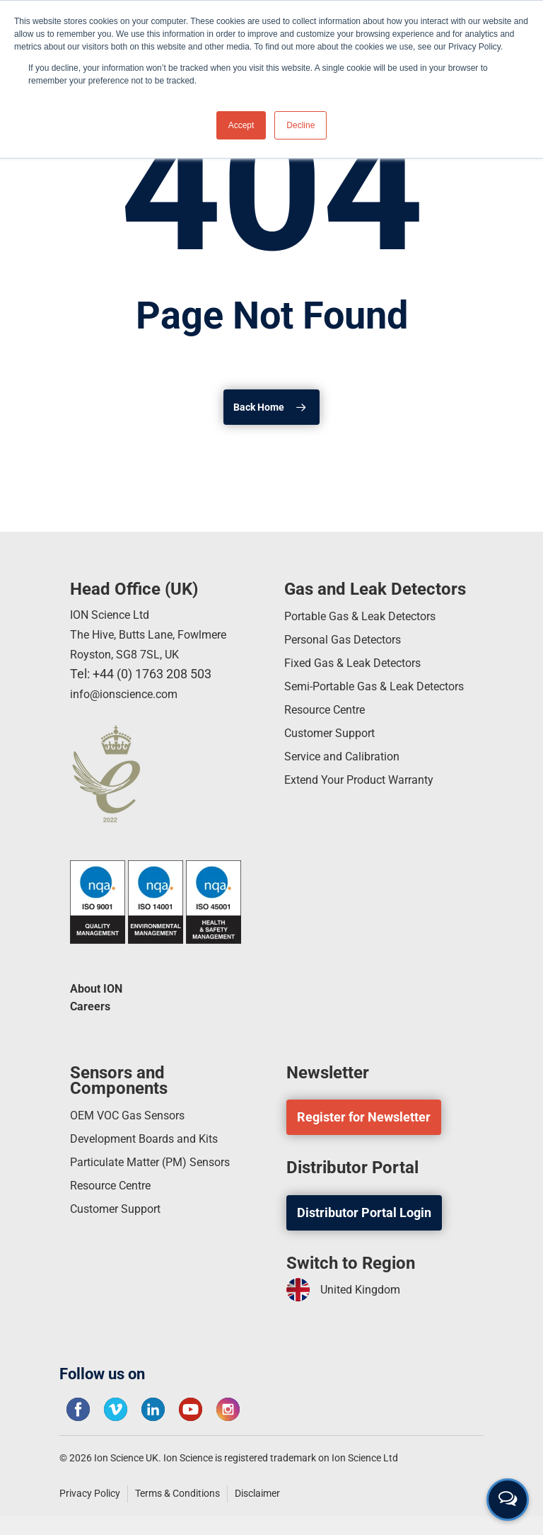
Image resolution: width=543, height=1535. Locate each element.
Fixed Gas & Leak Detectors (361, 663)
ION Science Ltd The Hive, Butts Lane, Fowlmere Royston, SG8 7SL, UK (159, 630)
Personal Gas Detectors (350, 638)
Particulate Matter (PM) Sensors (160, 1167)
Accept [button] (241, 125)
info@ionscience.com (130, 689)
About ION (99, 985)
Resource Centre (331, 734)
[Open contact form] (507, 1499)
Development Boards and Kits (153, 1141)
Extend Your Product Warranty (368, 811)
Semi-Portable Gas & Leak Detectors (357, 699)
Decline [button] (300, 125)
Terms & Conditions (177, 1493)
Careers (93, 1005)
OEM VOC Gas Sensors (134, 1116)
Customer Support (335, 760)
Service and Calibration (349, 785)
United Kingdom (348, 1289)
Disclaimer (257, 1493)
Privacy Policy (89, 1493)
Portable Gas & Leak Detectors (369, 612)
